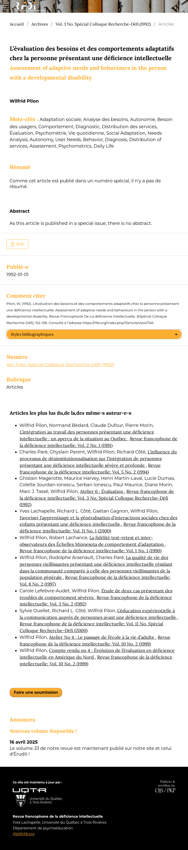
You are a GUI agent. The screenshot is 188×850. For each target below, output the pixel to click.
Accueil (17, 24)
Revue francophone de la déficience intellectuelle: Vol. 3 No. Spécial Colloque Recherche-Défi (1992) (97, 497)
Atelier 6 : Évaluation (102, 491)
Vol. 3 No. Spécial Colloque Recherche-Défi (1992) (103, 24)
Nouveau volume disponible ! (43, 731)
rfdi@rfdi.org (24, 834)
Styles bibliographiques (32, 334)
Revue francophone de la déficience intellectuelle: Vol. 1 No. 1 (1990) (90, 551)
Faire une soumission (36, 692)
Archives (40, 24)
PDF (19, 244)
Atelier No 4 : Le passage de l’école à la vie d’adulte (102, 637)
